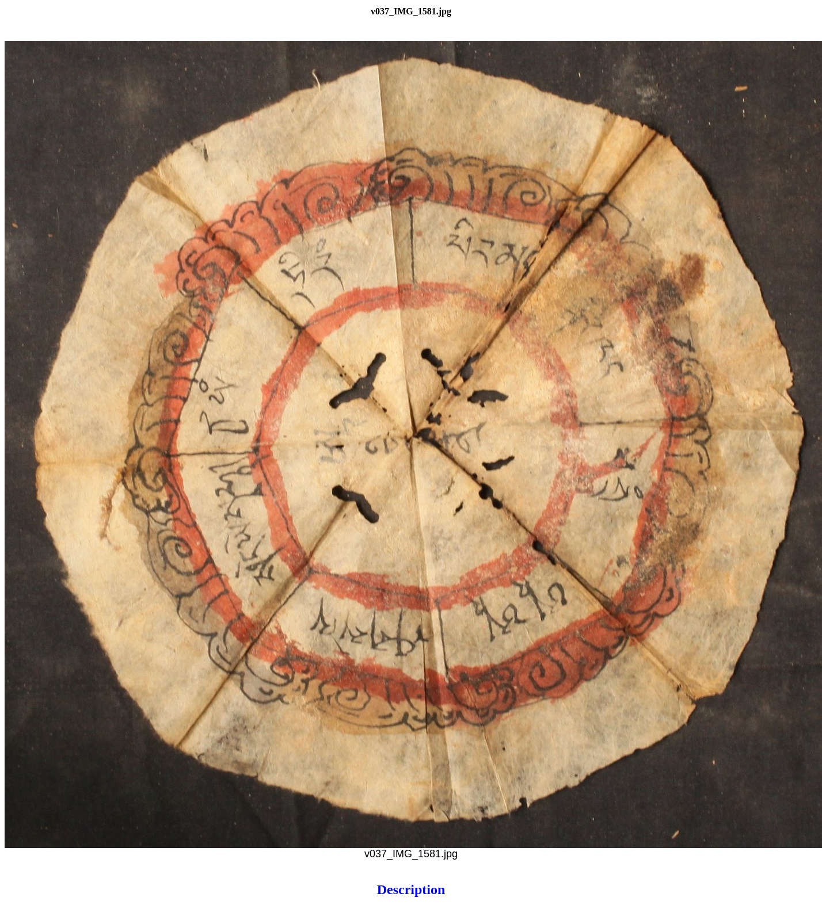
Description (411, 889)
